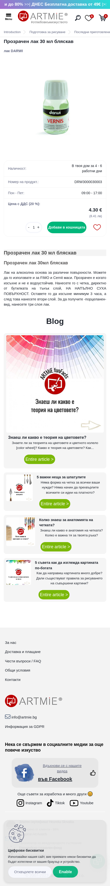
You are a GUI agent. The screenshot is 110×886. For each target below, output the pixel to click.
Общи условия (17, 670)
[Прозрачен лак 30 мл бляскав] (55, 104)
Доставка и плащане (23, 652)
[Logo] (43, 17)
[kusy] (33, 227)
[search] (78, 18)
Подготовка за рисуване (48, 32)
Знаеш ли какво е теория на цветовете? (47, 437)
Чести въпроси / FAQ (23, 661)
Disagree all (30, 872)
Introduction (12, 32)
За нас (10, 642)
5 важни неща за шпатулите (61, 477)
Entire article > (40, 459)
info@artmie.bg (24, 717)
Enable (65, 872)
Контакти (12, 679)
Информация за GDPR (24, 726)
